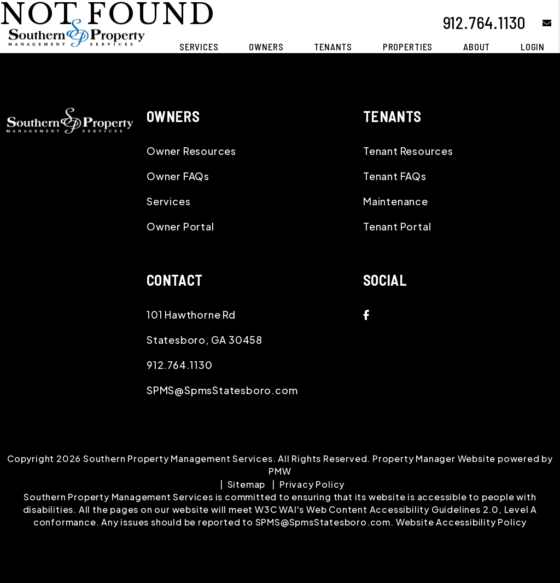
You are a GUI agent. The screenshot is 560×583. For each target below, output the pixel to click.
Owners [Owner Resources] (266, 46)
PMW (280, 471)
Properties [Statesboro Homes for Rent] (408, 46)
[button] (539, 22)
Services (168, 201)
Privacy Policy (312, 484)
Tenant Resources (408, 151)
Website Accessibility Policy (461, 522)
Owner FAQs (178, 176)
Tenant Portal (397, 226)
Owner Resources (191, 151)
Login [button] (533, 46)
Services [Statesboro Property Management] (199, 46)
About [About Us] (476, 46)
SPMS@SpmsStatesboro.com (222, 390)
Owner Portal (180, 226)
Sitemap (247, 484)
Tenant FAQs (395, 176)
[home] (76, 31)
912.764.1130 (485, 22)
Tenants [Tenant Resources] (333, 46)
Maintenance (395, 201)
